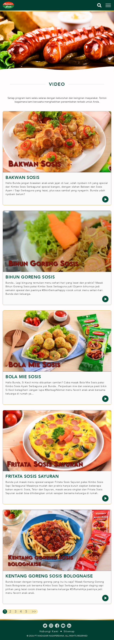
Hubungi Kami (49, 631)
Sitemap (69, 631)
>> (34, 611)
